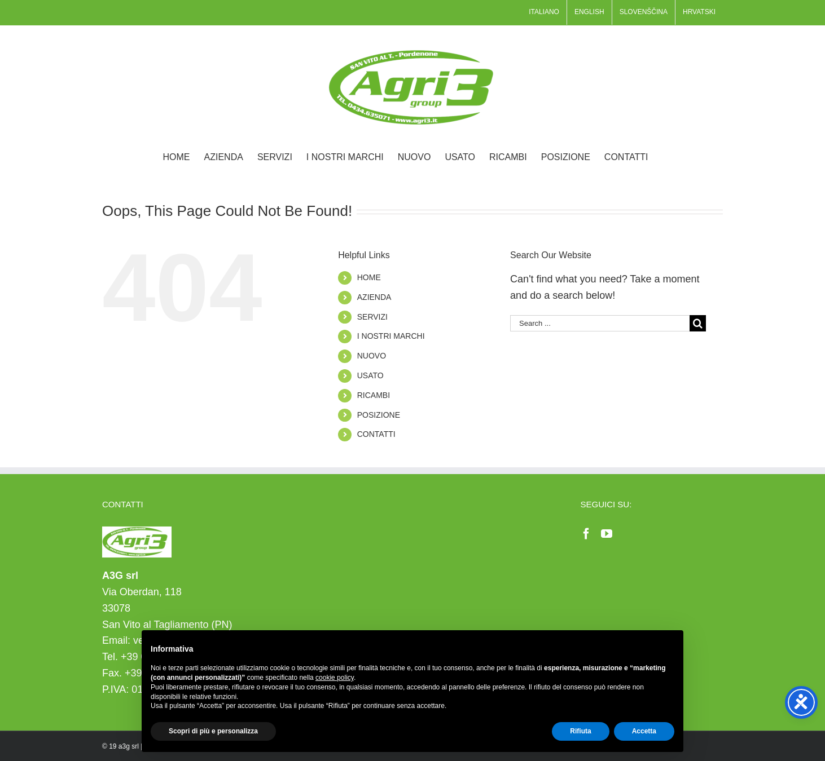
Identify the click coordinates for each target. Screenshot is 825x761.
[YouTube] (606, 533)
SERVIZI (372, 316)
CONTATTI (376, 434)
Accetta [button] (644, 731)
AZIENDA (374, 297)
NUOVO (371, 355)
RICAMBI (373, 395)
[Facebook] (586, 533)
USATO (370, 375)
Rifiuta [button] (580, 731)
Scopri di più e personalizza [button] (213, 731)
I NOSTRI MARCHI (391, 335)
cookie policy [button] (334, 678)
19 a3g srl (124, 746)
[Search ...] (600, 323)
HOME (369, 277)
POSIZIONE (378, 414)
